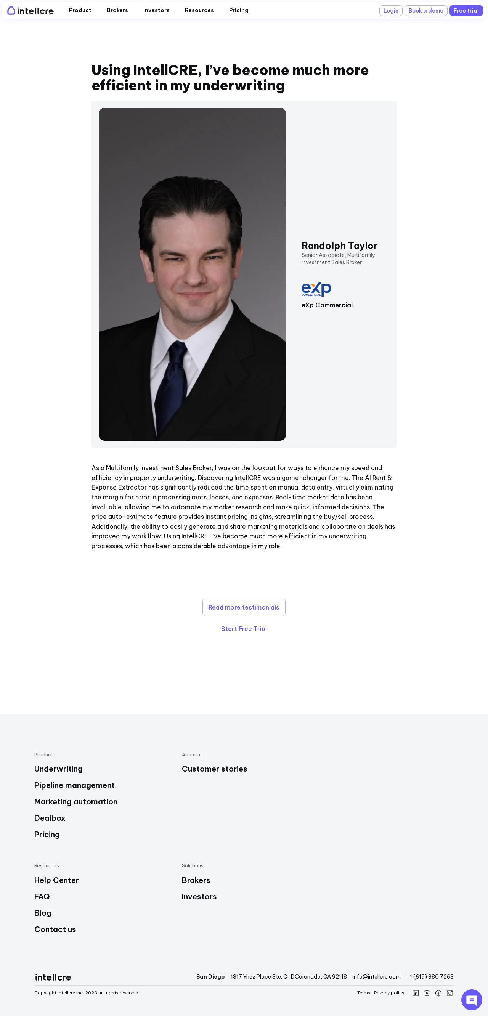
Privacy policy (389, 992)
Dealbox (50, 818)
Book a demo (426, 10)
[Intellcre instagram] (450, 993)
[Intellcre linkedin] (415, 993)
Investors (199, 896)
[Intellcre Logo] (29, 10)
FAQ (42, 896)
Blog (42, 913)
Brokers (196, 880)
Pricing (47, 834)
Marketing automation (75, 801)
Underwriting (58, 769)
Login (391, 10)
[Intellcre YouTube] (427, 993)
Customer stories (214, 769)
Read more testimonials (244, 607)
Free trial (466, 10)
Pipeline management (74, 785)
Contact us (55, 929)
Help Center (56, 880)
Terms (363, 992)
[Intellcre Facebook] (438, 993)
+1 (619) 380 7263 (430, 976)
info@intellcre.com (377, 976)
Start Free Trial (244, 628)
